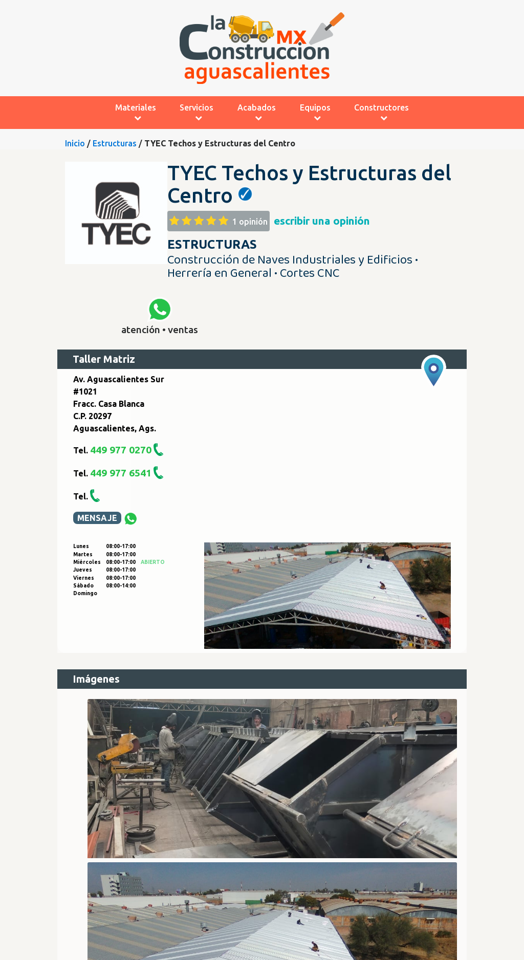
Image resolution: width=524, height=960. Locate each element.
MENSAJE (97, 517)
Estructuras (115, 143)
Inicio (75, 143)
